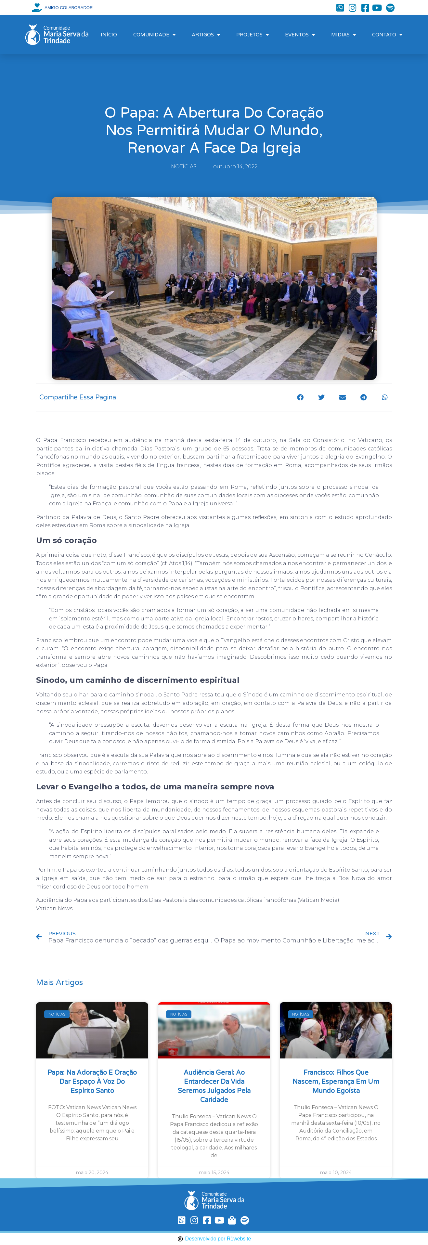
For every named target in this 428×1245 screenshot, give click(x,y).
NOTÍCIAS (184, 166)
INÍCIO (109, 35)
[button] (300, 397)
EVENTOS (300, 35)
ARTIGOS (206, 35)
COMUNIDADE (154, 35)
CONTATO (387, 35)
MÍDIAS (343, 35)
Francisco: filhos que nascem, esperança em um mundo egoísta (335, 1082)
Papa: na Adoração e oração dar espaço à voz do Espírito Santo (92, 1082)
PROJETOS (252, 35)
